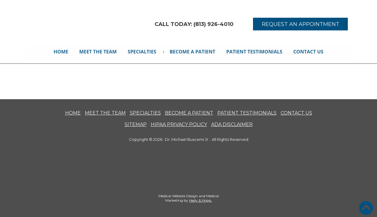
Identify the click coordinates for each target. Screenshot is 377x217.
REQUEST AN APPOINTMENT (300, 24)
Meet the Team (97, 51)
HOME (73, 112)
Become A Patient (193, 51)
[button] (366, 208)
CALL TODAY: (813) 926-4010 (194, 24)
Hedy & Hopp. (200, 200)
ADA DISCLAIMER (232, 124)
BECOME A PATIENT (189, 112)
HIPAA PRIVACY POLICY (179, 124)
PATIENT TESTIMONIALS (247, 112)
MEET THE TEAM (105, 112)
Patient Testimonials (254, 51)
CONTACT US (296, 112)
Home (60, 51)
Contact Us (309, 51)
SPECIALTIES (145, 112)
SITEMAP (136, 124)
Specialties (142, 51)
